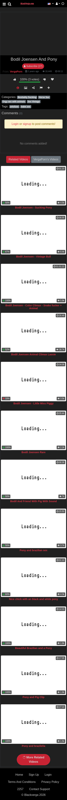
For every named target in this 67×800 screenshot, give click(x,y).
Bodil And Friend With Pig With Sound (33, 501)
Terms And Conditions (22, 781)
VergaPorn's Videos (45, 159)
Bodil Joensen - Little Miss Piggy (33, 403)
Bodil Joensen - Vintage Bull (33, 256)
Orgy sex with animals (14, 101)
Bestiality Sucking (27, 97)
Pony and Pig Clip (33, 697)
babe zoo (25, 106)
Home (19, 774)
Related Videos (18, 159)
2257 (20, 789)
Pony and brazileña (33, 746)
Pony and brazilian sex (33, 550)
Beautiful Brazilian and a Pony (33, 648)
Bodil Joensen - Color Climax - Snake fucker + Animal (33, 307)
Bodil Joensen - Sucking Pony (33, 207)
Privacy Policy (50, 781)
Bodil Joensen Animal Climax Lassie (33, 354)
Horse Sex (44, 97)
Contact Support (39, 789)
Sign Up (34, 774)
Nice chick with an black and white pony (33, 599)
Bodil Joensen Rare (33, 452)
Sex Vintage (34, 101)
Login (48, 774)
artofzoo (14, 106)
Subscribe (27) (33, 66)
